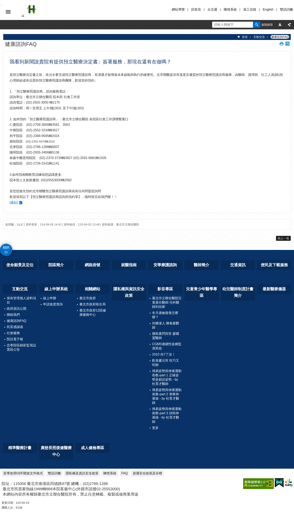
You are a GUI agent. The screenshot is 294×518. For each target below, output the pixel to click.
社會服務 (13, 333)
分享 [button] (289, 24)
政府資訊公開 (16, 308)
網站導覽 (178, 9)
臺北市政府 (87, 298)
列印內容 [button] (281, 43)
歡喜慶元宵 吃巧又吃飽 (165, 363)
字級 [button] (280, 24)
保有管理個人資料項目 (21, 300)
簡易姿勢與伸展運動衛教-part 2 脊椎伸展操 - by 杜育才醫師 (167, 396)
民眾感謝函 (15, 327)
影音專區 (165, 289)
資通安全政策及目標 (147, 473)
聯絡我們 (13, 314)
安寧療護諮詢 (165, 265)
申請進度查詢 (53, 304)
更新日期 (7, 502)
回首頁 (196, 9)
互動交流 (259, 37)
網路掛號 (92, 265)
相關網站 (92, 289)
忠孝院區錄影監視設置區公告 (21, 347)
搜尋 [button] (256, 25)
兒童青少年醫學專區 (201, 292)
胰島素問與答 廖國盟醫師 (165, 336)
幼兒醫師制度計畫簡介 (237, 292)
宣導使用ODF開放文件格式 (23, 473)
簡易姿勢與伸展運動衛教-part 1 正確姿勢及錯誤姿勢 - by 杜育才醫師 (167, 377)
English (268, 9)
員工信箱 (249, 9)
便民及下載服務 (274, 265)
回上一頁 (283, 238)
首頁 (245, 37)
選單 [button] (8, 11)
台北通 (212, 9)
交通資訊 (238, 265)
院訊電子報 (15, 339)
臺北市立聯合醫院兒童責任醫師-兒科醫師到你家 (167, 302)
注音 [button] (287, 43)
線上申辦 (49, 298)
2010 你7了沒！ (163, 354)
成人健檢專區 (92, 448)
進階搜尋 (267, 24)
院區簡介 (56, 265)
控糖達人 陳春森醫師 (165, 325)
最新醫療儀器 (274, 289)
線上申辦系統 (56, 289)
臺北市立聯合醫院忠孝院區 (57, 12)
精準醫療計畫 (19, 448)
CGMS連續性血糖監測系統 (167, 346)
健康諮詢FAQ (279, 37)
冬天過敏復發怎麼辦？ (165, 315)
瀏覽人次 (7, 507)
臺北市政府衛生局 (92, 304)
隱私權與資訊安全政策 (128, 292)
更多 (155, 428)
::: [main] (4, 32)
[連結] (14, 202)
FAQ (124, 473)
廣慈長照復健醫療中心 (56, 451)
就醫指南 (129, 265)
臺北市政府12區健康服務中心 (92, 312)
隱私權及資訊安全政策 (82, 473)
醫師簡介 (201, 265)
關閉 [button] (6, 247)
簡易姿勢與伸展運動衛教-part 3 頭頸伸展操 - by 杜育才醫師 (167, 415)
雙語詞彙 (286, 9)
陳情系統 (230, 9)
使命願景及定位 (19, 265)
